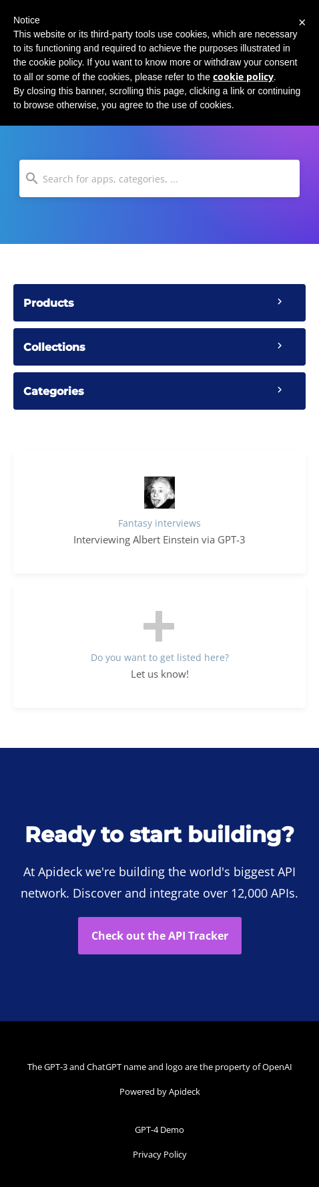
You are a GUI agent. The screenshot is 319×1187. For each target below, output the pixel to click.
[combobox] (159, 178)
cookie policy (243, 76)
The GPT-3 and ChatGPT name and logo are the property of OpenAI (159, 1067)
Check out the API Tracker (159, 935)
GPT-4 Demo (159, 1130)
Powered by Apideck (159, 1091)
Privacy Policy (160, 1154)
